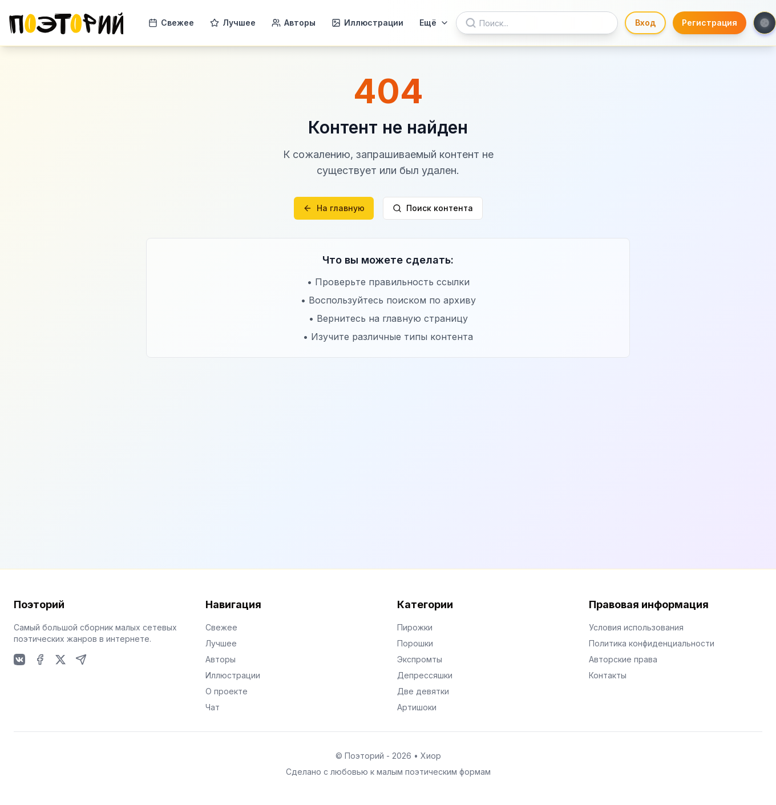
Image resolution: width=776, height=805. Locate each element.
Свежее (171, 22)
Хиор (431, 755)
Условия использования (636, 627)
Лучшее (233, 22)
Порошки (415, 643)
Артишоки (416, 707)
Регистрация (709, 22)
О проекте (226, 691)
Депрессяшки (424, 675)
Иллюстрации (367, 22)
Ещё (434, 22)
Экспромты (419, 659)
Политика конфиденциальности (651, 643)
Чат (212, 707)
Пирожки (415, 627)
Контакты (608, 675)
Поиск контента (433, 208)
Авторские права (623, 659)
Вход (645, 22)
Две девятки (423, 691)
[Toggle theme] (764, 22)
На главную (334, 208)
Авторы (294, 22)
